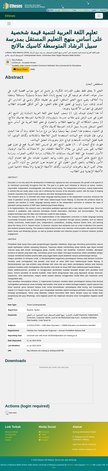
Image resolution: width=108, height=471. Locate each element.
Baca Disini (21, 69)
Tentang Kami (10, 435)
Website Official (11, 432)
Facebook (44, 432)
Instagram (44, 437)
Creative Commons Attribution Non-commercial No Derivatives (56, 65)
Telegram (44, 440)
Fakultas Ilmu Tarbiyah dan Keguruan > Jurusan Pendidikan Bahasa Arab (56, 330)
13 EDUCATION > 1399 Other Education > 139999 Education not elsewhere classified (61, 325)
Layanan (8, 437)
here (54, 467)
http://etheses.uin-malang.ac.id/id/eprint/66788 (45, 351)
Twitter (42, 435)
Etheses (10, 15)
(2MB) (23, 69)
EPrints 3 (70, 465)
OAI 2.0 (89, 465)
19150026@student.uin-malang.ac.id (62, 335)
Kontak (8, 440)
